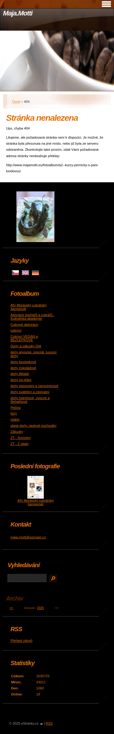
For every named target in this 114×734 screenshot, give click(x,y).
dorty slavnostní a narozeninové (34, 386)
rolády (14, 419)
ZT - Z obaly (19, 444)
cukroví (15, 330)
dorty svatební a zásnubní (29, 392)
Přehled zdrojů (21, 640)
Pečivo (15, 407)
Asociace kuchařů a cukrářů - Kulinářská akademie (32, 316)
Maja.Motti (18, 13)
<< (11, 608)
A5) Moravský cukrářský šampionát (35, 502)
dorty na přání (20, 380)
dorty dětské (19, 373)
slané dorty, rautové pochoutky (33, 425)
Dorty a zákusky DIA (25, 346)
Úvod (16, 101)
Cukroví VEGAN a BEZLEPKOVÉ (24, 338)
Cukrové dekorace (24, 324)
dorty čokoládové (23, 368)
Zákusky (16, 431)
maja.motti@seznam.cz (28, 537)
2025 (40, 608)
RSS (49, 723)
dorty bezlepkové (23, 362)
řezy (13, 413)
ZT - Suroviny (20, 437)
